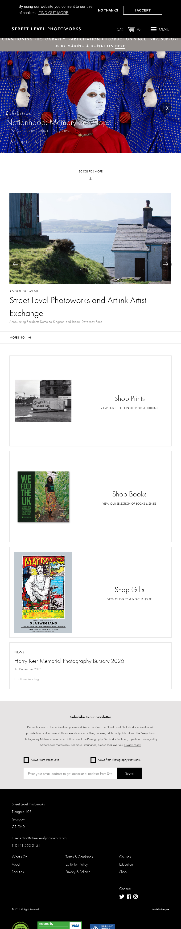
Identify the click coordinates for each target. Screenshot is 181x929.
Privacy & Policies (78, 871)
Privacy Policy (132, 745)
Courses (125, 856)
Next (166, 108)
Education (126, 864)
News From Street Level (42, 760)
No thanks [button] (108, 10)
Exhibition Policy (77, 864)
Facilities (18, 871)
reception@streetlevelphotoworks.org (40, 837)
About (16, 864)
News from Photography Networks (115, 760)
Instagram (135, 896)
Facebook (129, 897)
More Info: (20, 142)
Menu (160, 29)
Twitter (121, 897)
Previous (15, 264)
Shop (123, 871)
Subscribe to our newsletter (90, 716)
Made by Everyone (160, 909)
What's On (19, 856)
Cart (129, 29)
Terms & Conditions (79, 856)
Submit (129, 773)
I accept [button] (143, 10)
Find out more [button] (53, 13)
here (120, 45)
